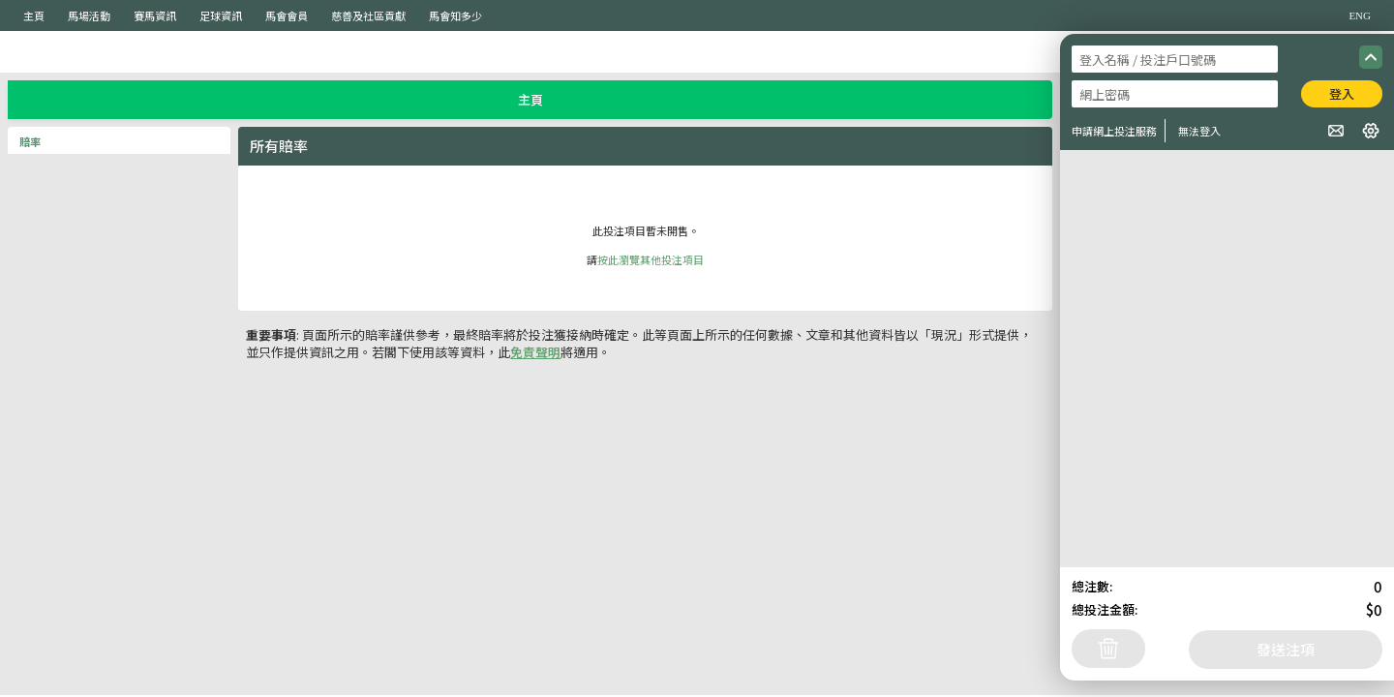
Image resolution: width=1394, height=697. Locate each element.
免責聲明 (535, 352)
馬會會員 (286, 15)
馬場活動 (89, 15)
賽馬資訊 (155, 15)
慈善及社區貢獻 (368, 15)
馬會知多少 (455, 15)
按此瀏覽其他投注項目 (650, 259)
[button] (1336, 130)
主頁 (34, 15)
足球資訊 (220, 15)
